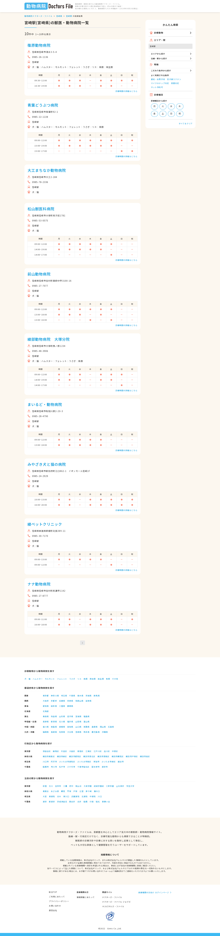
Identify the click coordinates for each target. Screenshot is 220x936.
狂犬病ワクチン (174, 79)
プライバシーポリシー (59, 901)
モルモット (50, 678)
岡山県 (103, 726)
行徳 (92, 801)
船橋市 (46, 766)
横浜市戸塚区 (132, 756)
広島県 (111, 726)
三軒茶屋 (110, 786)
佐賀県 (62, 732)
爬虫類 (93, 678)
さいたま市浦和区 (67, 761)
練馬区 (56, 751)
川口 (100, 796)
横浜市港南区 (103, 756)
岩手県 (70, 716)
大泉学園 (88, 786)
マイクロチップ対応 (160, 83)
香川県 (46, 726)
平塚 (69, 791)
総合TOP (53, 892)
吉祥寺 (58, 786)
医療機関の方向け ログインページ (153, 892)
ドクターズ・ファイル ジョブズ (116, 901)
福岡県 (46, 732)
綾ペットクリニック (45, 524)
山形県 (62, 716)
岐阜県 (54, 706)
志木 (59, 796)
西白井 (72, 801)
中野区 (115, 751)
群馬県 (97, 695)
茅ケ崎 (89, 791)
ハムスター (38, 678)
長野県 (46, 721)
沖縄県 (105, 732)
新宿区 (80, 751)
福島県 (87, 716)
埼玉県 (64, 695)
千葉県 (72, 695)
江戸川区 (98, 751)
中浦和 (93, 796)
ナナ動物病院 (39, 584)
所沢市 (54, 761)
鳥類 (86, 678)
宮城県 (78, 716)
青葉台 (46, 791)
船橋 (86, 801)
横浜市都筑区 (75, 756)
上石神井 (120, 786)
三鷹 (65, 786)
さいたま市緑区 (109, 761)
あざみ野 (55, 791)
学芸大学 (130, 786)
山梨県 (78, 721)
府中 (71, 786)
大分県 (70, 732)
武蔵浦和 (75, 796)
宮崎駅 (69, 16)
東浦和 (52, 796)
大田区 (72, 751)
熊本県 (87, 732)
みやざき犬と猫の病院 (47, 464)
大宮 (45, 796)
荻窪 (45, 786)
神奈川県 (55, 695)
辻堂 (82, 791)
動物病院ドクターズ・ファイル (38, 16)
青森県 (46, 716)
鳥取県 (87, 726)
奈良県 (70, 700)
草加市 (96, 761)
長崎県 (54, 732)
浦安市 (105, 766)
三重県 (62, 706)
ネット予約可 (157, 87)
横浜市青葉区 (49, 756)
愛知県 (46, 706)
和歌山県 (79, 700)
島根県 (95, 726)
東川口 (66, 796)
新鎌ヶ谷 (106, 801)
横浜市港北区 (89, 756)
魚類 (108, 678)
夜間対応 (175, 83)
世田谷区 (47, 751)
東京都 (46, 695)
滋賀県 (89, 700)
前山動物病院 (39, 274)
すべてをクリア (186, 123)
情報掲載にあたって (86, 897)
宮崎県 (59, 16)
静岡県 (70, 706)
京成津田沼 (62, 801)
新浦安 (52, 801)
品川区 (107, 751)
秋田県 (54, 716)
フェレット (62, 678)
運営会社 (53, 910)
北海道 (46, 711)
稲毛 (98, 801)
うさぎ (72, 678)
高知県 (70, 726)
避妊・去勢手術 (158, 79)
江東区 (89, 751)
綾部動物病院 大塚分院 (49, 339)
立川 (51, 786)
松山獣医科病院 (41, 208)
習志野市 (95, 766)
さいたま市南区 (84, 761)
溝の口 (97, 791)
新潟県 (54, 721)
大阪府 (46, 700)
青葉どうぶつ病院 (43, 105)
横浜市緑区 (62, 756)
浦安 (45, 801)
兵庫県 (62, 700)
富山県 (87, 721)
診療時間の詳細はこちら (127, 91)
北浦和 (85, 796)
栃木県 (80, 695)
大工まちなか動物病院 (47, 170)
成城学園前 (99, 786)
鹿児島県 (96, 732)
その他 (115, 678)
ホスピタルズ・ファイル (113, 906)
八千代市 (71, 766)
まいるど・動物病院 (45, 404)
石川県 (62, 721)
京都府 (54, 700)
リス (79, 678)
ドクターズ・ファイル (112, 897)
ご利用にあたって (57, 896)
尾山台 (78, 786)
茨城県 (89, 695)
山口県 (78, 726)
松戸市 (62, 766)
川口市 (46, 761)
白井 (79, 801)
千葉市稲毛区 (83, 766)
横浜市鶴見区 (118, 756)
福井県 (70, 721)
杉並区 (64, 751)
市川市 (54, 766)
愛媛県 (62, 726)
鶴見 (63, 791)
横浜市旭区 (145, 756)
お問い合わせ (55, 905)
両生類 (101, 678)
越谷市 (121, 761)
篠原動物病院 (39, 45)
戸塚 (75, 791)
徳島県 (54, 726)
